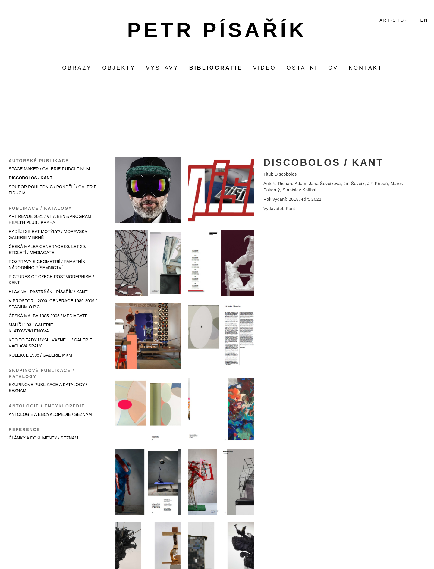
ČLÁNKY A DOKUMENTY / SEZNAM (43, 437)
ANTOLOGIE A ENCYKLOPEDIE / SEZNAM (50, 414)
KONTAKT (365, 68)
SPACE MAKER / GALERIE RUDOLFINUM (49, 168)
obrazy (77, 68)
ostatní (302, 68)
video (264, 68)
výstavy (162, 68)
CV (333, 68)
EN (424, 20)
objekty (118, 68)
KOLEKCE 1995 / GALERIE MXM (40, 355)
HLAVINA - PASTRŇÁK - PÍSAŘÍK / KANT (48, 291)
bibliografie (216, 68)
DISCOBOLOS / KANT (30, 177)
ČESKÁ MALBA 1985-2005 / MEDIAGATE (48, 315)
